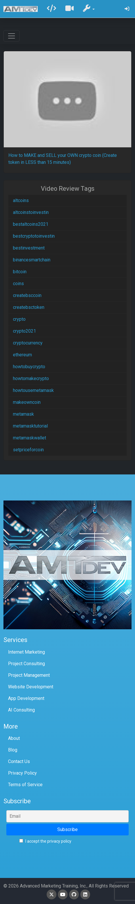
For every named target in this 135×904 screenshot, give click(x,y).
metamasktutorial (30, 426)
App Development (26, 698)
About (14, 738)
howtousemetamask (33, 390)
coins (18, 283)
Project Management (29, 675)
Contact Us (19, 761)
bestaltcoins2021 (30, 224)
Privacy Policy (22, 773)
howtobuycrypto (29, 366)
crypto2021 (24, 331)
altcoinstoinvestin (31, 212)
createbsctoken (28, 307)
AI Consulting (21, 710)
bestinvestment (29, 248)
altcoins (21, 200)
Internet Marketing (26, 652)
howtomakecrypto (31, 378)
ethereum (22, 354)
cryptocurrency (28, 343)
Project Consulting (26, 663)
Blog (12, 750)
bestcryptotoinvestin (34, 236)
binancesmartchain (31, 260)
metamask (23, 414)
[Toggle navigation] (11, 36)
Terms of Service (25, 784)
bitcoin (19, 271)
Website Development (30, 687)
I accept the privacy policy (45, 841)
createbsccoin (27, 295)
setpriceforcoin (28, 449)
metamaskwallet (29, 438)
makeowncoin (27, 402)
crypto (19, 319)
